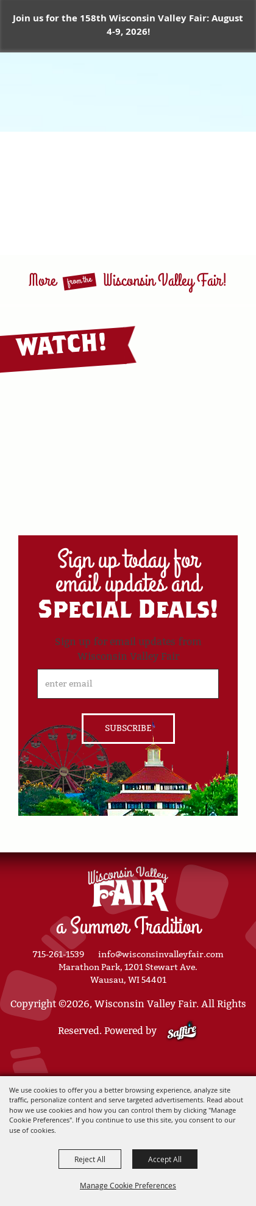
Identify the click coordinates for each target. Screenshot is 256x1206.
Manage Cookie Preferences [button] (128, 1185)
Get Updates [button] (128, 728)
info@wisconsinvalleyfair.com (161, 954)
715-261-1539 (58, 954)
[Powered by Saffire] (182, 1031)
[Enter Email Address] (128, 684)
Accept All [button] (165, 1159)
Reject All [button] (89, 1159)
